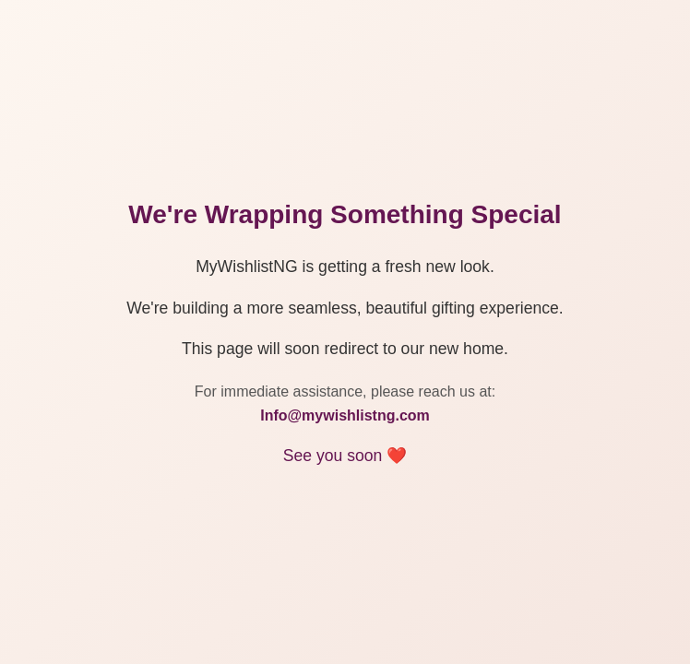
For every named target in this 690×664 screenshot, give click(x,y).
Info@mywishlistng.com (345, 415)
